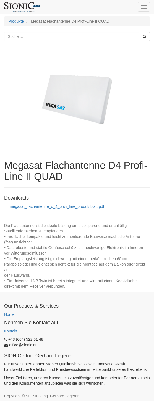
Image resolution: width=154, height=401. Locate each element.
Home (9, 314)
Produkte (16, 21)
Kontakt (10, 331)
